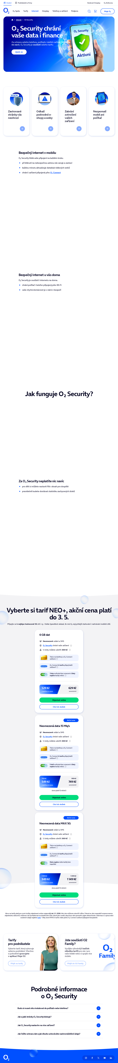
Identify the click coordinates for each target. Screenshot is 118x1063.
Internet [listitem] (35, 11)
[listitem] (6, 11)
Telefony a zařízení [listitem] (60, 11)
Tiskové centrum (78, 994)
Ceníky (29, 994)
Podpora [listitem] (74, 11)
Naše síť (29, 1014)
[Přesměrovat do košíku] (95, 11)
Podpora (97, 984)
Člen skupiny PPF (80, 1047)
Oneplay (6, 999)
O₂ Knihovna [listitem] (108, 3)
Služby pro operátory (102, 1009)
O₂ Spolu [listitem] (16, 11)
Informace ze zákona (79, 999)
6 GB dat (44, 545)
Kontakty (98, 989)
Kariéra (74, 1014)
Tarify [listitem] (25, 11)
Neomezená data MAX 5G (55, 733)
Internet (6, 994)
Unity (51, 994)
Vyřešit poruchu (100, 1004)
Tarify (5, 989)
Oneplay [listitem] (45, 11)
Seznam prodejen (101, 994)
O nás (73, 984)
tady (39, 828)
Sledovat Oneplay (33, 999)
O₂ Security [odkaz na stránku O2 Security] (47, 555)
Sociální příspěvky (33, 1004)
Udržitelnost (76, 1004)
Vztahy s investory (78, 989)
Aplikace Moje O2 (33, 989)
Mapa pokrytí (99, 999)
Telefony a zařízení (11, 1004)
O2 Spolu (7, 984)
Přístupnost (76, 1009)
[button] (107, 11)
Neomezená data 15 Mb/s (54, 636)
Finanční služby (9, 1009)
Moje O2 (29, 984)
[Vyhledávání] (89, 11)
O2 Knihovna (54, 984)
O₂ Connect (55, 172)
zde (16, 1050)
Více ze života (31, 1009)
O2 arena (52, 989)
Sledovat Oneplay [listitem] (93, 3)
